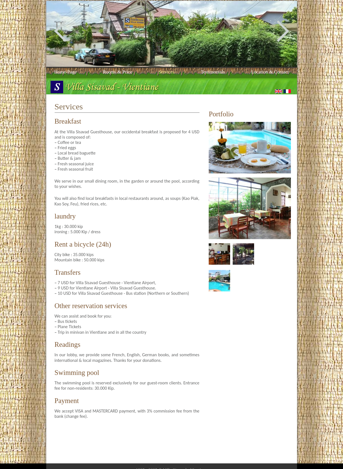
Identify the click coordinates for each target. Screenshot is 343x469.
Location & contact (270, 72)
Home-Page (65, 72)
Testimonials (213, 72)
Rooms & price (117, 72)
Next (283, 31)
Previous (60, 31)
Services (166, 72)
